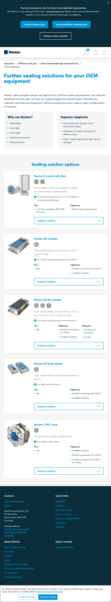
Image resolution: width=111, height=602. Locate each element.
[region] (55, 593)
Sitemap (60, 527)
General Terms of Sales (16, 564)
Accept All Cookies (48, 597)
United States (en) (55, 11)
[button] (86, 52)
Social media (10, 572)
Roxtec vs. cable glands (67, 518)
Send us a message (14, 501)
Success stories (64, 514)
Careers (8, 555)
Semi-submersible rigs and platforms (59, 63)
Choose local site (64, 547)
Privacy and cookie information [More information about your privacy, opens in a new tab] (49, 592)
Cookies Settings (13, 577)
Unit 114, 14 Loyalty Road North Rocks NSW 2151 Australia (16, 532)
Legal (7, 560)
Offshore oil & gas (27, 63)
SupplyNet (61, 522)
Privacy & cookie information (19, 568)
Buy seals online (64, 510)
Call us (7, 505)
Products (60, 505)
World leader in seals (15, 547)
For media (9, 551)
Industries (9, 63)
